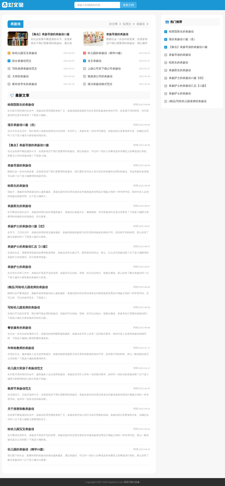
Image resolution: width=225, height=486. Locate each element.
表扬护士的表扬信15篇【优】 (187, 78)
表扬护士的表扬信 (180, 93)
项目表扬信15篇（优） (182, 39)
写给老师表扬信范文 (24, 68)
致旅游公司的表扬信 (100, 76)
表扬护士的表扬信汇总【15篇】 (188, 85)
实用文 (127, 24)
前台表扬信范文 (21, 60)
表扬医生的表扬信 (180, 70)
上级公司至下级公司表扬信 (104, 68)
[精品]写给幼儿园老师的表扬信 (188, 101)
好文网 (113, 24)
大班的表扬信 (20, 76)
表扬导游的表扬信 (180, 54)
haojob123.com (115, 481)
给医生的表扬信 (178, 62)
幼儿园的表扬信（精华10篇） (106, 52)
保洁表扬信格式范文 (100, 83)
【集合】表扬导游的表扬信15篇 (188, 47)
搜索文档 (128, 5)
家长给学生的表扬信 (24, 83)
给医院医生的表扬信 (181, 31)
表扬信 (140, 24)
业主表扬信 (94, 60)
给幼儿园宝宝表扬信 (24, 52)
